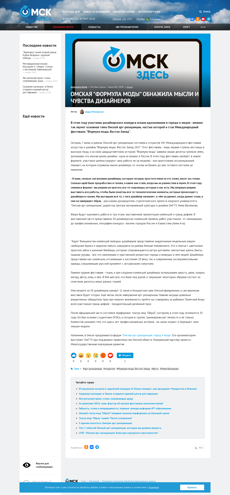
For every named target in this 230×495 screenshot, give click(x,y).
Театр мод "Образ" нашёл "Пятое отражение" (106, 418)
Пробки (140, 18)
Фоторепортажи (149, 11)
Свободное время (63, 27)
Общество (32, 27)
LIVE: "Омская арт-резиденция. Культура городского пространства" (119, 432)
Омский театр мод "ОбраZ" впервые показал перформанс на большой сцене (124, 413)
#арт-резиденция (92, 368)
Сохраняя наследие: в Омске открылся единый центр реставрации (118, 393)
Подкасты (94, 27)
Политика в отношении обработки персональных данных (129, 481)
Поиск (205, 11)
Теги (76, 368)
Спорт (186, 27)
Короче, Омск (162, 27)
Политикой (154, 487)
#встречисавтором (127, 27)
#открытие (109, 368)
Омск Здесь (36, 13)
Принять (192, 487)
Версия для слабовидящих (44, 465)
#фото (155, 368)
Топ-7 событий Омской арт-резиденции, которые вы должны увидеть (120, 427)
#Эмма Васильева (169, 368)
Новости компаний (96, 11)
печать (129, 87)
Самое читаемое (123, 11)
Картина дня (71, 11)
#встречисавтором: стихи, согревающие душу (106, 398)
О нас (83, 481)
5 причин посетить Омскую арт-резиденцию (105, 423)
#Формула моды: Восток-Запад (133, 368)
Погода (117, 18)
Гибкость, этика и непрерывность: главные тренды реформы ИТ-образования (125, 408)
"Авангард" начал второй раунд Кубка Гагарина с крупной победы (39, 55)
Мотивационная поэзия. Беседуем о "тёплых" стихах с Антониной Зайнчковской (38, 66)
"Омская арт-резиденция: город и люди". (147, 335)
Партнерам (94, 481)
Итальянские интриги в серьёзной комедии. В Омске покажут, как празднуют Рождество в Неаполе (138, 388)
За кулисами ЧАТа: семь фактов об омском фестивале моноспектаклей (121, 403)
